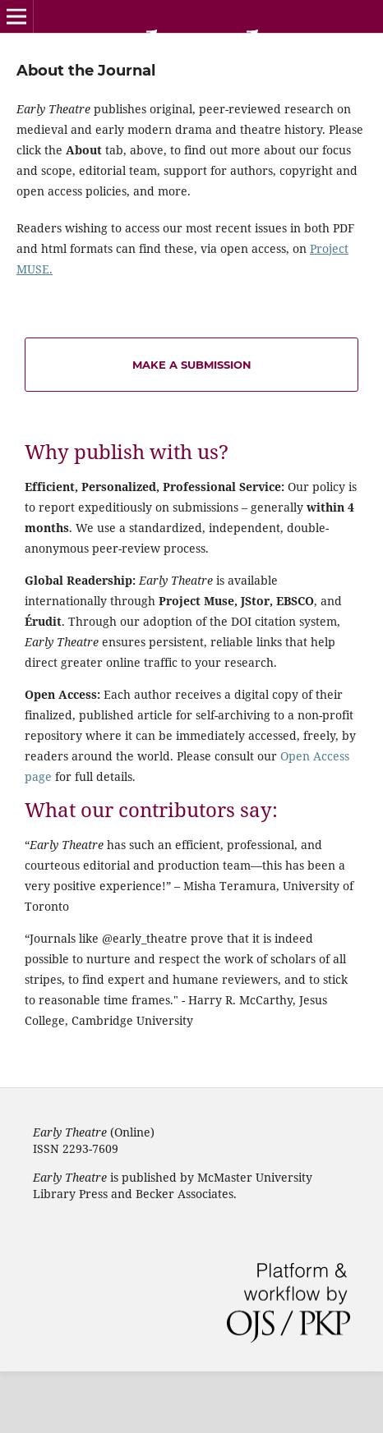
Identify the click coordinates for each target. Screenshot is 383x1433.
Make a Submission (191, 364)
